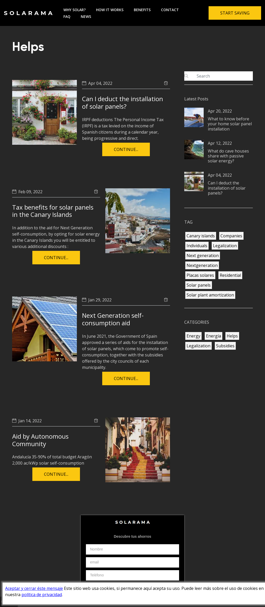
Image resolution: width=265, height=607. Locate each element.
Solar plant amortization (210, 295)
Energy (193, 336)
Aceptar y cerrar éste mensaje (34, 588)
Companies (231, 236)
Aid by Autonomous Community (40, 440)
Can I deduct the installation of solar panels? (122, 102)
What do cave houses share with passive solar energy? (228, 156)
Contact (170, 9)
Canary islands (201, 236)
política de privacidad (41, 594)
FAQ (66, 16)
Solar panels (199, 285)
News (86, 16)
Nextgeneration (202, 265)
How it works (109, 9)
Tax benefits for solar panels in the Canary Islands (52, 211)
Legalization (225, 246)
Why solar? (74, 9)
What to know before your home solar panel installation (230, 124)
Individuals (197, 246)
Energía (213, 336)
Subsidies (225, 346)
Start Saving (234, 13)
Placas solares (200, 275)
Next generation (203, 255)
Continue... (126, 149)
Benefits (142, 9)
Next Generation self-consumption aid (113, 319)
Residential (230, 275)
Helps (232, 336)
